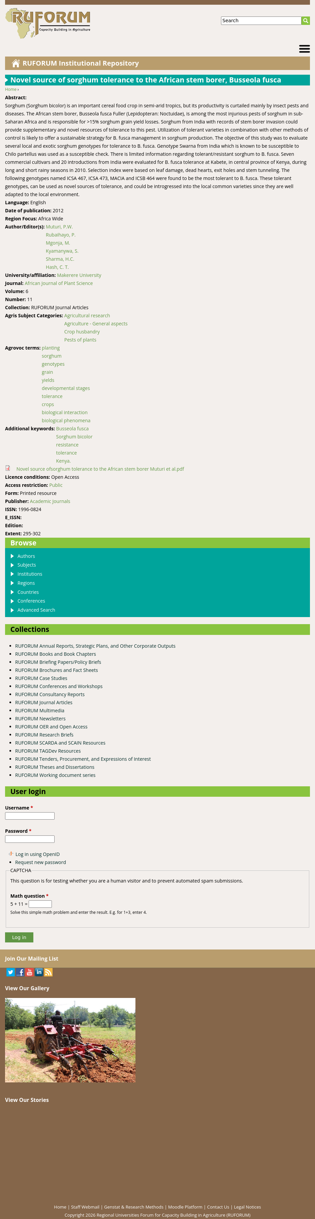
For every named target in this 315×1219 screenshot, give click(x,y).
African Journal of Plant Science (59, 283)
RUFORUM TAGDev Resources (48, 751)
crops (48, 404)
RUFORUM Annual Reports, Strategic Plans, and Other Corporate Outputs (95, 646)
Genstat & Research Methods (133, 1207)
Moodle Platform (185, 1207)
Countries (28, 592)
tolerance (52, 396)
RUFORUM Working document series (55, 775)
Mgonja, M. (58, 243)
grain (47, 372)
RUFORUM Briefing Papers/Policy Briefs (58, 662)
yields (48, 380)
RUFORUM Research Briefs (44, 734)
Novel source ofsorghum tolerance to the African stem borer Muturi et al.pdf (100, 469)
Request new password (40, 862)
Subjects (27, 565)
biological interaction (65, 412)
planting (51, 348)
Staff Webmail (85, 1207)
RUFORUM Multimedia (39, 710)
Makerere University (79, 275)
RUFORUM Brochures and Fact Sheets (56, 670)
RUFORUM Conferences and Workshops (58, 686)
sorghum (52, 356)
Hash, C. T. (57, 267)
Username (19, 807)
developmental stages (66, 388)
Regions (26, 583)
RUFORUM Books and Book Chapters (55, 654)
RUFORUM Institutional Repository (81, 63)
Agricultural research (87, 315)
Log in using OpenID (37, 854)
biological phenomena (66, 420)
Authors (26, 556)
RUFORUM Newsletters (40, 718)
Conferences (31, 601)
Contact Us (218, 1207)
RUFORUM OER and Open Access (51, 726)
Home (11, 89)
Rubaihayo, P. (60, 234)
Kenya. (63, 461)
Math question (29, 896)
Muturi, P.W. (59, 226)
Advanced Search (36, 610)
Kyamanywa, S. (62, 251)
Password (18, 831)
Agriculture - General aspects (96, 323)
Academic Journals (50, 501)
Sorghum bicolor (74, 436)
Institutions (30, 574)
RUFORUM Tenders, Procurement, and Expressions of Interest (83, 759)
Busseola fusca (72, 428)
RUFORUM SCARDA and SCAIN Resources (60, 743)
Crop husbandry (82, 331)
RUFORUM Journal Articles (43, 702)
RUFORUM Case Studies (41, 678)
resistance (67, 444)
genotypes (53, 364)
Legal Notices (247, 1207)
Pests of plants (80, 339)
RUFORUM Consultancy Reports (50, 694)
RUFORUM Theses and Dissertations (54, 767)
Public (55, 485)
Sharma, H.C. (60, 259)
